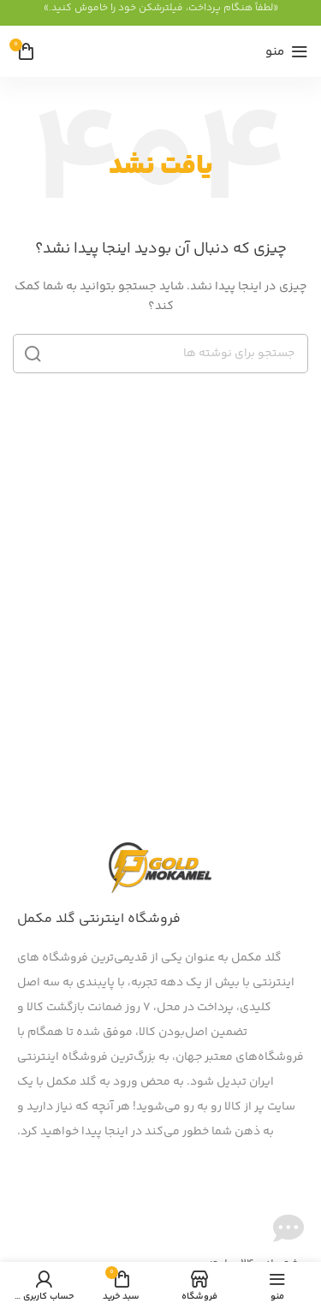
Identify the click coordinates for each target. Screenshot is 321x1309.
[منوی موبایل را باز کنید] (287, 51)
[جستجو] (160, 353)
